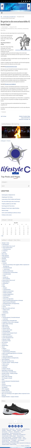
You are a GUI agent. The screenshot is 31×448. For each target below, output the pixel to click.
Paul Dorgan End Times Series (8, 206)
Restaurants (5, 312)
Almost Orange (5, 210)
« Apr (2, 235)
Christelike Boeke (7, 274)
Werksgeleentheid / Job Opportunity (11, 303)
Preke (4, 275)
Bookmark (4, 112)
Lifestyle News (25, 28)
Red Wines (5, 311)
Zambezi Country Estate (8, 291)
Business (3, 314)
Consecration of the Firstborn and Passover (11, 199)
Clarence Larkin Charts (7, 330)
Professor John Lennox (7, 215)
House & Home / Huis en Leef (8, 246)
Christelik (4, 258)
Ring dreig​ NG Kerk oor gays (11, 66)
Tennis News (6, 297)
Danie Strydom (5, 27)
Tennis (3, 286)
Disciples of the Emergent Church (9, 333)
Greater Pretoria (6, 295)
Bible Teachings (5, 326)
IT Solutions (4, 250)
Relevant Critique (6, 339)
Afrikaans (4, 261)
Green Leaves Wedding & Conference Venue (11, 212)
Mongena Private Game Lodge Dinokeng (10, 208)
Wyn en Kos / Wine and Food (8, 308)
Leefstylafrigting (5, 257)
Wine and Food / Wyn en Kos (8, 361)
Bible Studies (5, 325)
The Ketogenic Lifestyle (7, 378)
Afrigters (5, 288)
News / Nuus (3, 30)
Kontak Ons (4, 260)
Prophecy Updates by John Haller (9, 203)
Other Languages (5, 389)
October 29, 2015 (13, 27)
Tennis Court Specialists (8, 298)
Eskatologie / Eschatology (7, 370)
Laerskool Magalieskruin (8, 294)
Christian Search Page (6, 385)
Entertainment (5, 244)
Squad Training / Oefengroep (9, 302)
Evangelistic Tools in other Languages (10, 322)
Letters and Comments (7, 336)
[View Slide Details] (16, 132)
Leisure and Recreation (7, 247)
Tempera (22, 445)
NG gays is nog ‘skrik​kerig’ (10, 84)
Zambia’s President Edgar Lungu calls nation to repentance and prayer (24, 118)
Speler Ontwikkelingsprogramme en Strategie (13, 300)
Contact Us (4, 343)
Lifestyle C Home (5, 243)
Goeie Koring (6, 269)
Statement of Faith (6, 340)
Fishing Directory (7, 249)
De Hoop (3, 116)
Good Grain (5, 319)
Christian (4, 316)
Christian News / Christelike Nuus (9, 16)
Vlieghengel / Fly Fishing (7, 197)
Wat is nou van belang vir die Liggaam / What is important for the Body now (16, 443)
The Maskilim (4, 387)
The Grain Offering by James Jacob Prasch (11, 201)
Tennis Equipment (6, 359)
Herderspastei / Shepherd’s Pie (8, 195)
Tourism (4, 252)
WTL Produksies (6, 278)
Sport (3, 284)
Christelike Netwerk (7, 267)
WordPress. (27, 445)
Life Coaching (5, 342)
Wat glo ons (5, 277)
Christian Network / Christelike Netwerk (11, 317)
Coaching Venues (7, 289)
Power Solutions (5, 255)
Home (16, 28)
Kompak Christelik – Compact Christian (10, 396)
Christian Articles (6, 328)
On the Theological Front (7, 337)
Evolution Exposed (6, 334)
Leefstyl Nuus (20, 28)
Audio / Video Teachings (7, 323)
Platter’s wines (6, 309)
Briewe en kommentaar (8, 271)
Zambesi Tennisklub (7, 292)
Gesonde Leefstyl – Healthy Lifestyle (10, 362)
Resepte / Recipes (6, 368)
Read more (15, 173)
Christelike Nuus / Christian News (10, 272)
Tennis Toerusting (6, 305)
